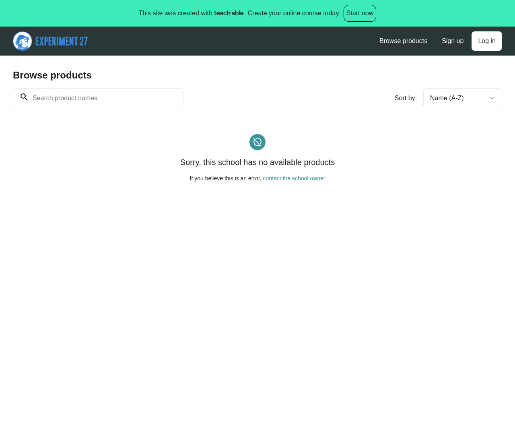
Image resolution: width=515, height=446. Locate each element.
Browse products (403, 40)
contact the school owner (294, 178)
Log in (487, 40)
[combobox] (462, 98)
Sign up (453, 40)
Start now (360, 13)
